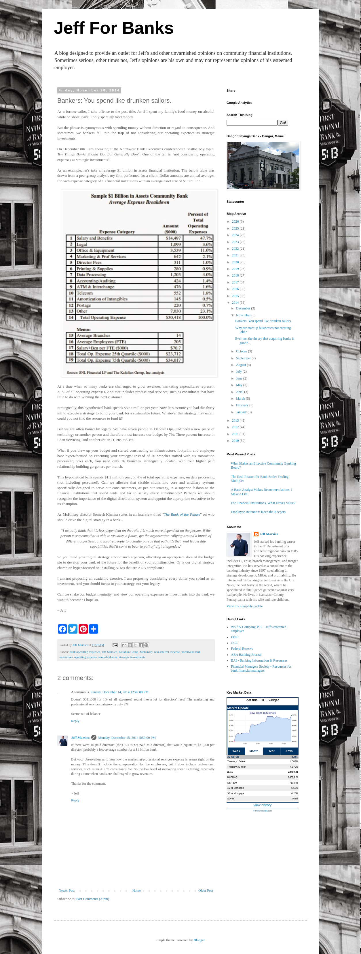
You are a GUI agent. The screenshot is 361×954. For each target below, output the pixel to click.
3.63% (294, 798)
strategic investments (132, 657)
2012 (236, 427)
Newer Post (67, 891)
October (242, 351)
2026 (236, 221)
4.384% (294, 761)
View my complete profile (245, 606)
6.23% (294, 793)
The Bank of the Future (182, 514)
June (239, 378)
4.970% (294, 766)
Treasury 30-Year (236, 766)
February (242, 405)
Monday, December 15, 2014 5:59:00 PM (127, 738)
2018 (236, 275)
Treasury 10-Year (236, 761)
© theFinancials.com (262, 811)
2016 (236, 289)
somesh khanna (107, 657)
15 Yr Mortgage (235, 787)
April (240, 392)
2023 (236, 242)
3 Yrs (289, 751)
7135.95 (293, 782)
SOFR (230, 798)
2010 (236, 441)
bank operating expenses (84, 651)
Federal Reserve (242, 649)
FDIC (235, 637)
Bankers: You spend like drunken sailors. (263, 321)
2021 (236, 255)
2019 (236, 269)
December (243, 308)
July (239, 371)
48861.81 (293, 772)
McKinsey (146, 651)
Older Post (205, 891)
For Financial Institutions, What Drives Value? (263, 503)
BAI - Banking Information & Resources (259, 660)
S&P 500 (232, 782)
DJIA (230, 772)
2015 (236, 296)
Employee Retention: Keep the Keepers (258, 512)
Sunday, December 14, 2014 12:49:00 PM (119, 692)
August (241, 365)
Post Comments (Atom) (92, 899)
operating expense (85, 657)
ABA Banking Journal (246, 655)
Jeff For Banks (114, 27)
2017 (236, 282)
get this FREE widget (262, 700)
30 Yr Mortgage (235, 793)
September (244, 358)
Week (236, 751)
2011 (236, 434)
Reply (75, 721)
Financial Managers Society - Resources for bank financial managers (261, 668)
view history (263, 805)
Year (271, 751)
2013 (236, 420)
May (239, 385)
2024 (236, 235)
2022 (236, 249)
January (242, 412)
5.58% (294, 787)
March (241, 399)
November (244, 315)
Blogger (199, 940)
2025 (236, 228)
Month (254, 751)
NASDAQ (232, 777)
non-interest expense (167, 651)
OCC (234, 643)
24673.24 (293, 777)
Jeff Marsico (109, 651)
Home (136, 891)
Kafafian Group (128, 651)
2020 (236, 262)
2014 (236, 303)
